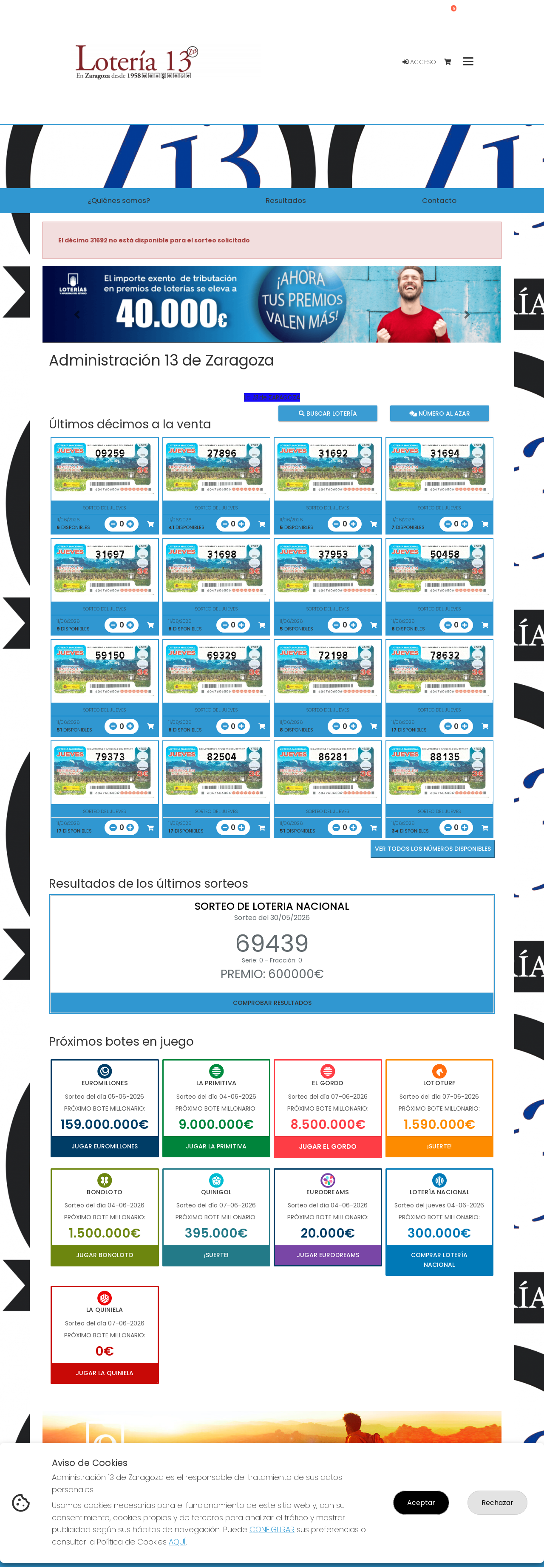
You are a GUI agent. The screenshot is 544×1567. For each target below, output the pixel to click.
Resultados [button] (286, 200)
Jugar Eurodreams (328, 1255)
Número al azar (439, 413)
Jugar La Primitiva (216, 1146)
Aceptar (421, 1503)
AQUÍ (177, 1541)
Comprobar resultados (272, 1003)
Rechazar (497, 1503)
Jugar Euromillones (104, 1146)
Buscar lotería (328, 413)
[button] (76, 315)
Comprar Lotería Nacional (439, 1260)
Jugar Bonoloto (104, 1255)
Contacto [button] (439, 200)
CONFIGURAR (272, 1529)
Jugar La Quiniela (104, 1373)
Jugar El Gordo (328, 1146)
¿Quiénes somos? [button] (119, 200)
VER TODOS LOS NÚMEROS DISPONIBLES (433, 848)
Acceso (419, 62)
